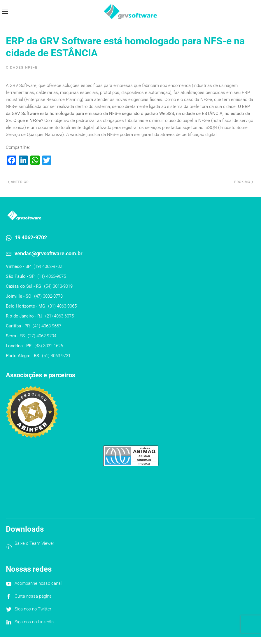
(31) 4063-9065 (62, 306)
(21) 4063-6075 (59, 316)
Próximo (243, 182)
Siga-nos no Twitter (33, 609)
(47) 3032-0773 (48, 296)
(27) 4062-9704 (42, 335)
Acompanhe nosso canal (38, 583)
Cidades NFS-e (22, 67)
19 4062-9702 (31, 237)
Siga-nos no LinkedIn (34, 621)
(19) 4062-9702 (48, 266)
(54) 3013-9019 (58, 286)
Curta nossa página (33, 596)
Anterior (18, 182)
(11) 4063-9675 (51, 276)
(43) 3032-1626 (48, 345)
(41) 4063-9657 (47, 326)
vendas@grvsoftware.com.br (49, 253)
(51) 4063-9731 (56, 355)
